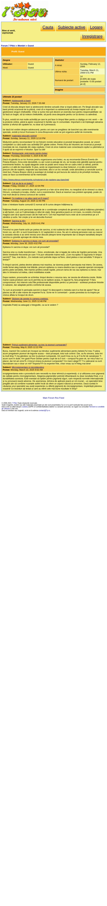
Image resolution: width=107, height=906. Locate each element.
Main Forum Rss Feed (53, 398)
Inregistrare (92, 36)
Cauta (47, 27)
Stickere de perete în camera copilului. (30, 298)
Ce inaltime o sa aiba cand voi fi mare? (30, 198)
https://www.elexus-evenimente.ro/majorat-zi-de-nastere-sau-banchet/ (36, 179)
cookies (25, 407)
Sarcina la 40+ (19, 221)
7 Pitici (14, 403)
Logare (96, 27)
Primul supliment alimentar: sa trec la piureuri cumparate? (39, 344)
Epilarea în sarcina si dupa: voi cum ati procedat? (35, 241)
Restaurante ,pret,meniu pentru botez (29, 153)
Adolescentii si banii (21, 100)
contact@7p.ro (44, 410)
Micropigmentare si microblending (28, 367)
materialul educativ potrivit (24, 135)
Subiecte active (71, 27)
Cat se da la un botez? (22, 183)
